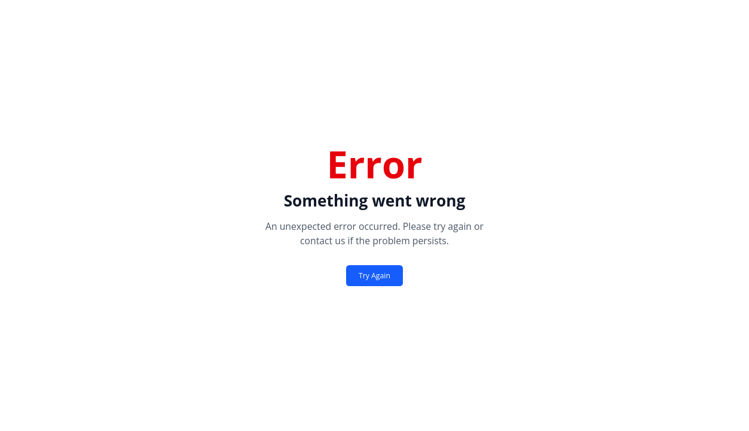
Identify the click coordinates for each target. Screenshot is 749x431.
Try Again (374, 276)
